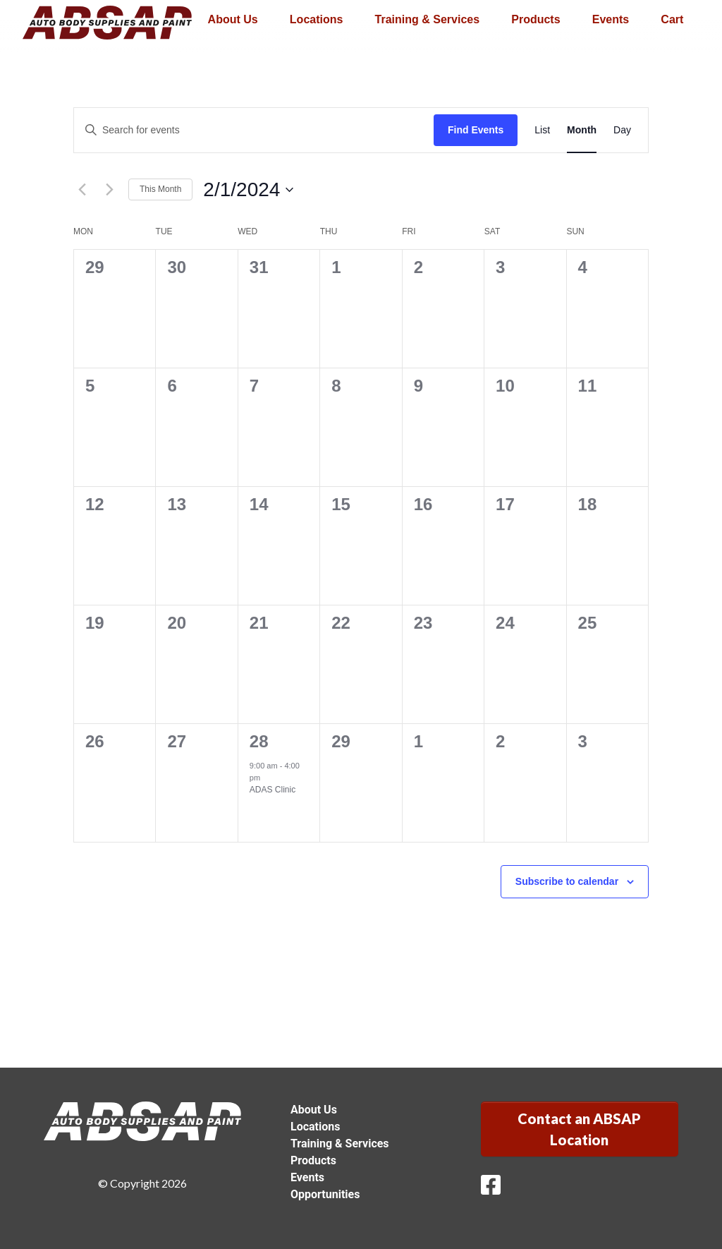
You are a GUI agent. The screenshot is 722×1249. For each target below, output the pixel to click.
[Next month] (109, 189)
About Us (233, 19)
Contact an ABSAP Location (579, 1129)
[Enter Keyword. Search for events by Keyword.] (254, 130)
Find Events (475, 129)
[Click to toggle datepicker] (248, 190)
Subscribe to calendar (566, 881)
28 (259, 741)
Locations (316, 19)
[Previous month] (81, 189)
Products (535, 19)
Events (610, 19)
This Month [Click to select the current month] (160, 189)
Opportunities (325, 1194)
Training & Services (427, 19)
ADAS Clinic (272, 790)
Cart (672, 19)
